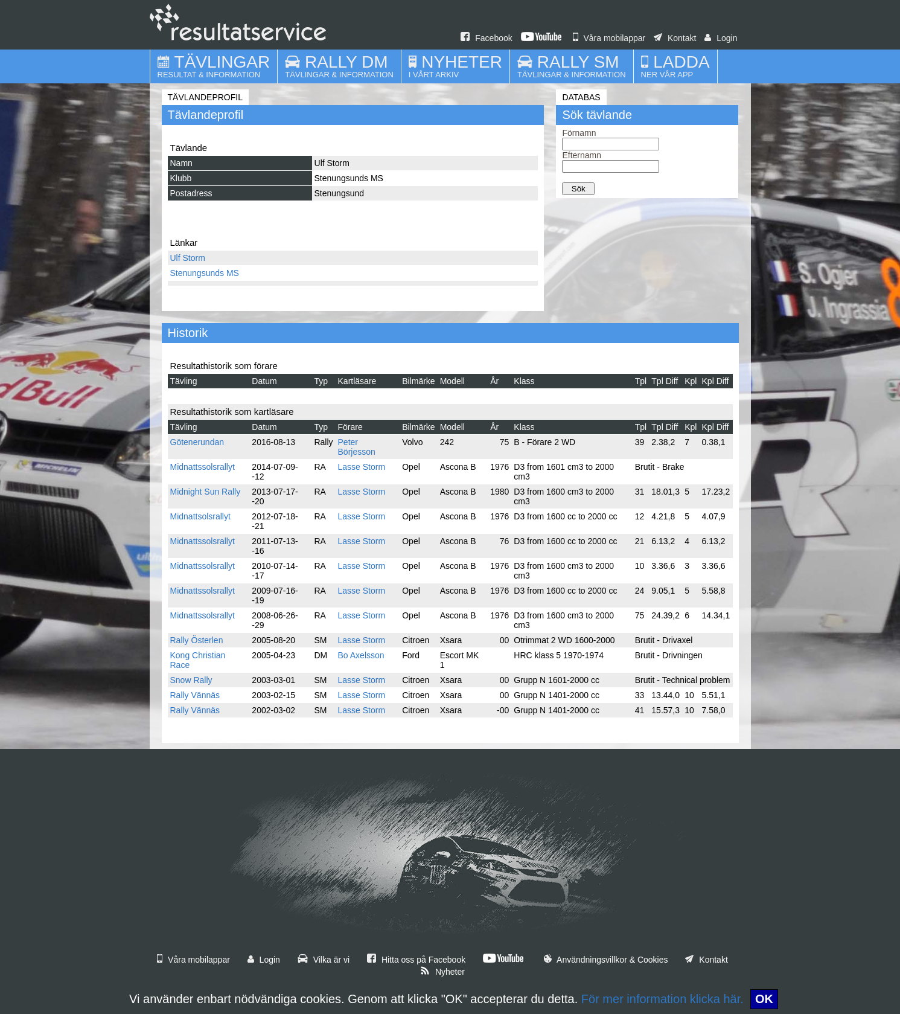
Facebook (486, 38)
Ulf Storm (187, 258)
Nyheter (442, 972)
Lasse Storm (362, 467)
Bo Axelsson (361, 655)
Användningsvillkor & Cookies (606, 959)
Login (720, 38)
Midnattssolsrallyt (202, 467)
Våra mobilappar (609, 38)
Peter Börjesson (356, 447)
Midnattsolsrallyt (200, 516)
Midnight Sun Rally (205, 491)
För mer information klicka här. (662, 999)
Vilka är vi (323, 959)
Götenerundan (197, 442)
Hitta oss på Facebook (416, 959)
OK (764, 999)
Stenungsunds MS (204, 273)
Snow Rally (191, 680)
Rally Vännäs (195, 695)
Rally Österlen (196, 640)
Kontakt (675, 38)
